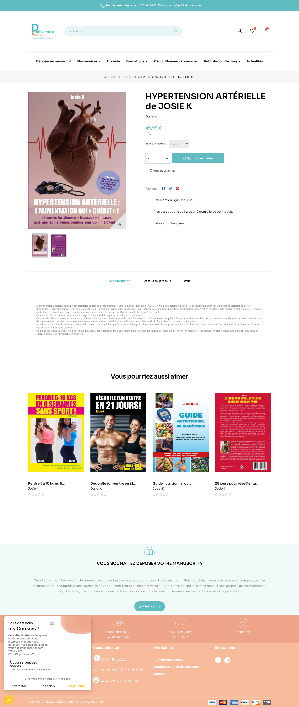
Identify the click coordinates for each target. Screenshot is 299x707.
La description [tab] (119, 281)
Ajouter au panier (198, 158)
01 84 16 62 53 (152, 5)
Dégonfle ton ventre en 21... (115, 483)
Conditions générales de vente (176, 667)
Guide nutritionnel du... (174, 483)
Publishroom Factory (168, 659)
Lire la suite (150, 606)
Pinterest (177, 189)
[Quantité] (157, 158)
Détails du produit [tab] (157, 281)
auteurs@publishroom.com (183, 5)
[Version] (179, 144)
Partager (163, 189)
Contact (159, 674)
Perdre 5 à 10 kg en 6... (48, 483)
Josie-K (151, 116)
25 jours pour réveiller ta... (238, 483)
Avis (187, 281)
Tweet (170, 189)
